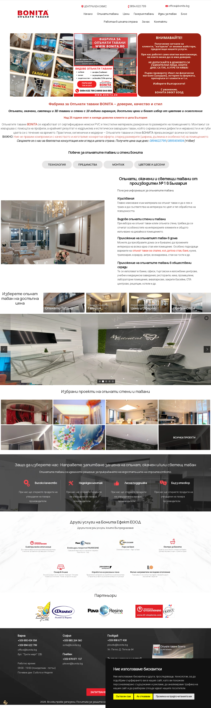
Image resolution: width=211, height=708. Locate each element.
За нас (146, 21)
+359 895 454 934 (27, 640)
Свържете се (25, 140)
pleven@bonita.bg (73, 663)
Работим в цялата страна (121, 21)
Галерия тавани (144, 14)
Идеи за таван (167, 14)
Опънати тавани (108, 14)
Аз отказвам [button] (143, 696)
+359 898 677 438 (117, 640)
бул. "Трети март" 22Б (30, 654)
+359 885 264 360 (72, 640)
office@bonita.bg (179, 6)
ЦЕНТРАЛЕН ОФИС (95, 6)
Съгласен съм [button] (123, 696)
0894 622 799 (138, 6)
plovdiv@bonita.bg (117, 644)
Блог (184, 14)
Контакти (160, 21)
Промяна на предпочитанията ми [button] (174, 696)
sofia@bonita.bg (72, 645)
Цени (126, 14)
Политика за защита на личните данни (100, 701)
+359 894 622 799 (27, 645)
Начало (88, 14)
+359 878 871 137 (72, 659)
